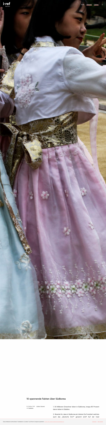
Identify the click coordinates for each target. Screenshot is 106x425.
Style (82, 5)
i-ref (6, 4)
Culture (96, 5)
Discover (89, 5)
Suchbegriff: (103, 4)
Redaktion (31, 408)
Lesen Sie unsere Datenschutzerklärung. (54, 421)
